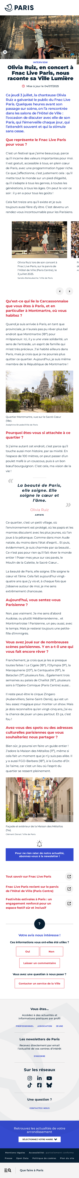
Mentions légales (15, 1152)
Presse (8, 1158)
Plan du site (67, 1158)
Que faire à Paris (31, 1170)
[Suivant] (69, 291)
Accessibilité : (51, 1152)
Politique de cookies (44, 1158)
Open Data (22, 1158)
